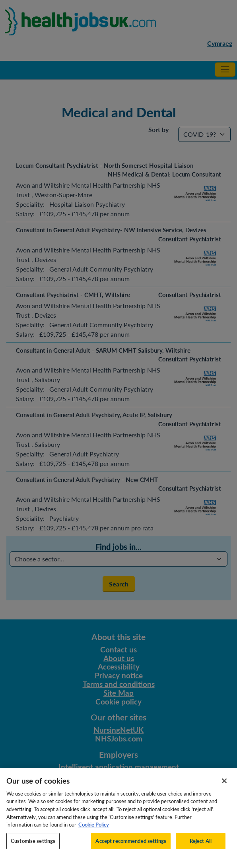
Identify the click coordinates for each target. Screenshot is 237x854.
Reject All (201, 844)
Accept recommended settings (130, 844)
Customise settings (33, 844)
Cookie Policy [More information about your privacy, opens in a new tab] (93, 828)
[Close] (224, 785)
